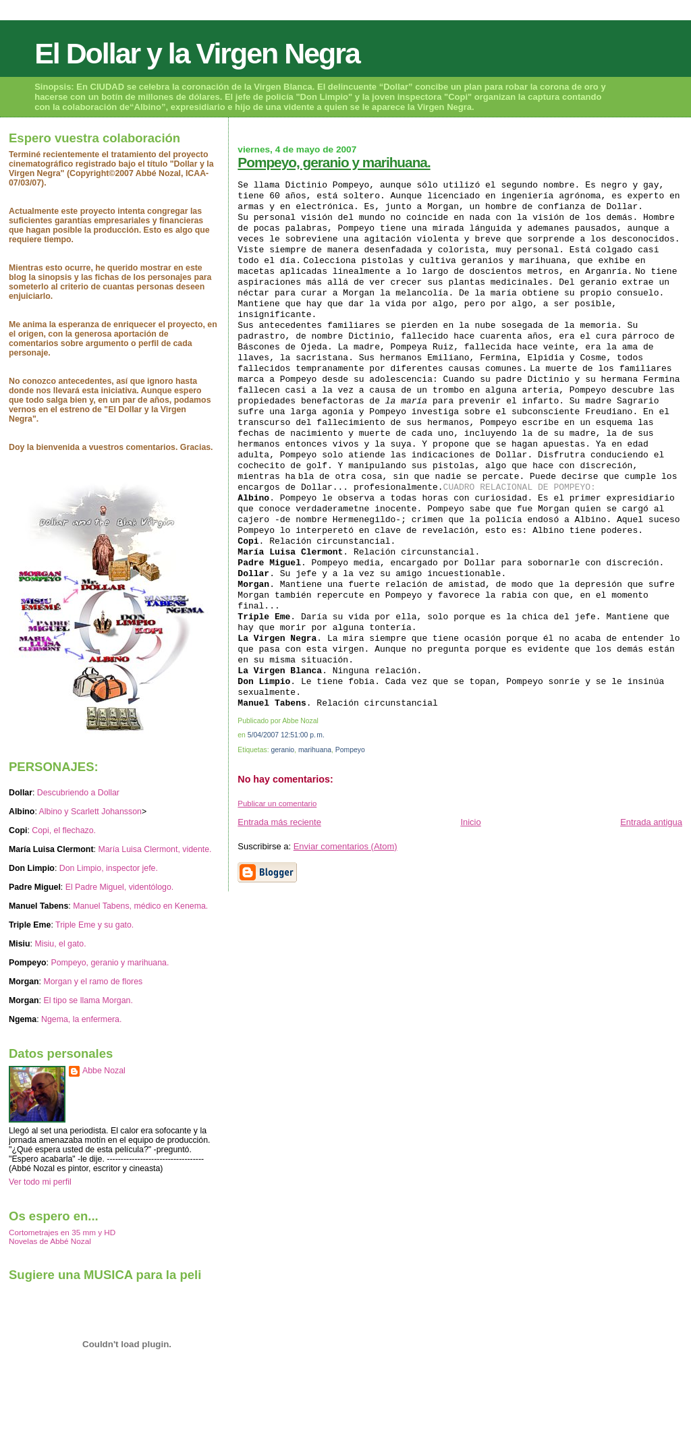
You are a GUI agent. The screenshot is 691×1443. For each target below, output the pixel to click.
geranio (282, 750)
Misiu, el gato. (60, 944)
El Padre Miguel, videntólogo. (119, 887)
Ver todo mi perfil (40, 1182)
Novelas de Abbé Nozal (50, 1241)
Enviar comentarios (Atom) (345, 846)
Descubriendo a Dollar (78, 792)
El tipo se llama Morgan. (87, 1000)
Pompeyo (350, 750)
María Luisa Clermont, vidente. (154, 849)
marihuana (314, 750)
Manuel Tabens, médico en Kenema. (140, 906)
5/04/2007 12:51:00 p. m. (286, 735)
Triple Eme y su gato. (94, 925)
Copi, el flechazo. (64, 830)
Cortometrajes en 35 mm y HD (62, 1232)
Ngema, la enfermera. (81, 1019)
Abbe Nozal (104, 1070)
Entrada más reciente (279, 822)
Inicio (470, 822)
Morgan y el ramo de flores (92, 981)
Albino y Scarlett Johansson (90, 811)
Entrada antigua (651, 822)
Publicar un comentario (277, 803)
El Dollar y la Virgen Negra (197, 53)
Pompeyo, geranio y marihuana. (334, 162)
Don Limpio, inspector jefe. (108, 868)
